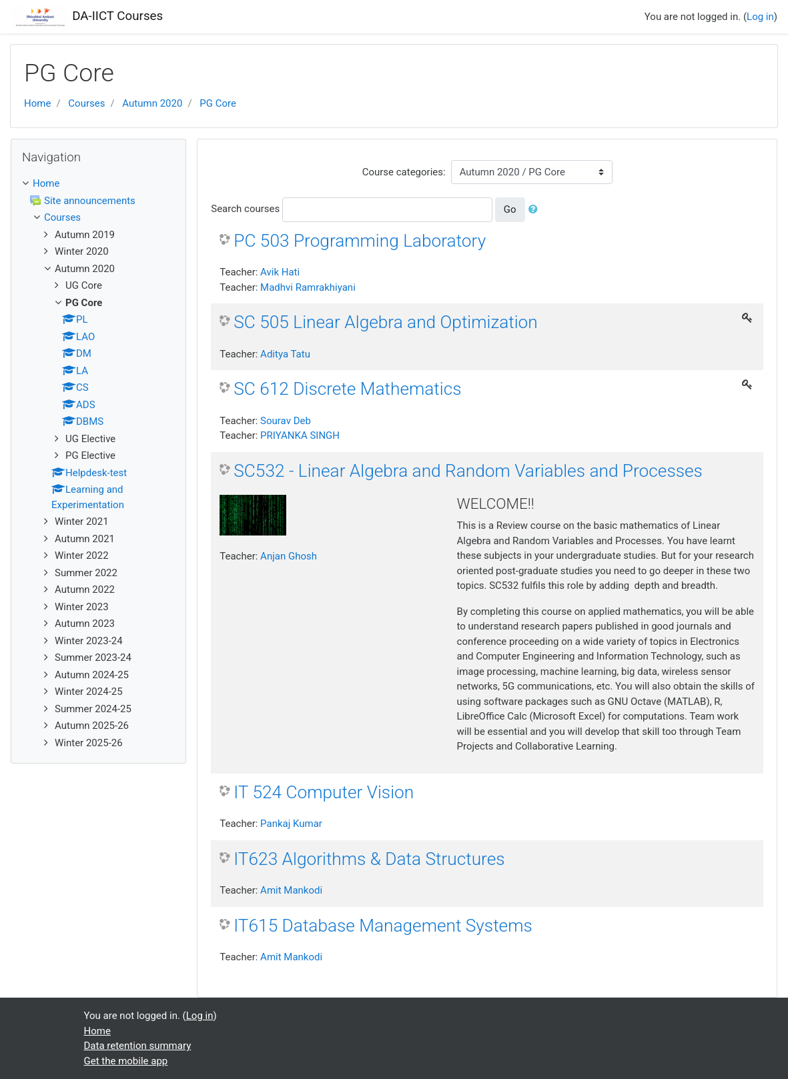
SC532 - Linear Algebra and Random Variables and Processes (468, 471)
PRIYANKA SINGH (300, 435)
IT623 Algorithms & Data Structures (369, 859)
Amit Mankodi (291, 890)
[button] (535, 209)
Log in (760, 17)
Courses (86, 103)
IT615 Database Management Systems (383, 926)
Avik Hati (280, 272)
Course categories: (404, 172)
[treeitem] (98, 183)
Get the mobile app (126, 1061)
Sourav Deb (285, 421)
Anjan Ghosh (288, 556)
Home (37, 103)
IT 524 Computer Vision (324, 792)
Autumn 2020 (152, 103)
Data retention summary (137, 1046)
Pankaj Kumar (291, 824)
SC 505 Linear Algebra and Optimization (385, 322)
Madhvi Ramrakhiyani (308, 287)
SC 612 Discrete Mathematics (347, 389)
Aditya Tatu (285, 354)
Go (510, 209)
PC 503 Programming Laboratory (360, 241)
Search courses (245, 209)
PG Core (218, 103)
